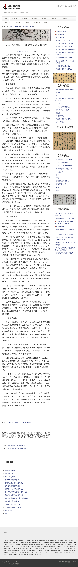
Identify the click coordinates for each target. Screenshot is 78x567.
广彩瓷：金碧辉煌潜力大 (12, 504)
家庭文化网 (46, 542)
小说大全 (9, 550)
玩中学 (44, 548)
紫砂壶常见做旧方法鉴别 (12, 486)
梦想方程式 (70, 540)
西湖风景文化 (38, 546)
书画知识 (17, 26)
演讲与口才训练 (22, 540)
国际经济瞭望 (68, 544)
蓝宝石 (58, 113)
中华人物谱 (14, 548)
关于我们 (61, 562)
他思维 (71, 548)
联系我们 (67, 562)
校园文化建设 (44, 544)
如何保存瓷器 (9, 474)
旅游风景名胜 (35, 552)
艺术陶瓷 (15, 422)
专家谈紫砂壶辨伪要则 (12, 480)
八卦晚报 (38, 544)
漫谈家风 (41, 542)
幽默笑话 (34, 550)
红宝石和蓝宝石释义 (62, 110)
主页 (11, 26)
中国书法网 (11, 564)
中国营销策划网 (53, 550)
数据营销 (52, 540)
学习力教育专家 (15, 550)
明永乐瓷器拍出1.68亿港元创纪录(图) (16, 498)
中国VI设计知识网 (22, 554)
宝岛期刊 (52, 542)
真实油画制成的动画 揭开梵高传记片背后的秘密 (65, 249)
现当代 (9, 422)
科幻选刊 (50, 544)
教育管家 (57, 540)
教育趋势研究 (61, 544)
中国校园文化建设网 (12, 554)
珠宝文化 (70, 542)
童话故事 (29, 550)
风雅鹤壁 (6, 540)
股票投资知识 (25, 548)
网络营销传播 (42, 540)
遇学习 (40, 548)
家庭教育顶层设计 (60, 548)
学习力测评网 (23, 542)
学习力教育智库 (16, 552)
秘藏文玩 (57, 542)
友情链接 (73, 562)
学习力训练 (63, 552)
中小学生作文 (23, 550)
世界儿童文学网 (63, 542)
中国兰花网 (11, 540)
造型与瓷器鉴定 (10, 471)
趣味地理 (31, 548)
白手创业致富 (31, 546)
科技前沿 (36, 548)
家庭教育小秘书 (63, 540)
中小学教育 (57, 552)
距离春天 (21, 422)
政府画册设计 (35, 542)
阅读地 (67, 548)
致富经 (16, 540)
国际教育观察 (45, 546)
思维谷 (19, 548)
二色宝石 (59, 104)
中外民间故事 (46, 550)
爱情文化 (53, 548)
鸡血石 (58, 92)
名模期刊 (55, 544)
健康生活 (60, 550)
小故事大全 (39, 550)
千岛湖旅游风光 (43, 552)
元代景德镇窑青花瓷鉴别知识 (17, 445)
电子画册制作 (24, 546)
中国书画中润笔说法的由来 (64, 235)
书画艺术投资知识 (27, 26)
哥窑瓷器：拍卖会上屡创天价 (17, 448)
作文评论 (18, 546)
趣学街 (47, 540)
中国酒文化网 (12, 544)
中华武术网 (12, 546)
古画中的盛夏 (60, 226)
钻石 (57, 190)
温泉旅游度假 (50, 552)
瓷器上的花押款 (10, 477)
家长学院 (22, 552)
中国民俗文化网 (37, 554)
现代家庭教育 (35, 540)
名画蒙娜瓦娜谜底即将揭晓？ (65, 253)
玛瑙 (57, 178)
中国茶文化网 (59, 546)
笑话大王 (49, 548)
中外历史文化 (66, 546)
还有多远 (28, 422)
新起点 (10, 542)
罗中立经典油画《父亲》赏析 (65, 218)
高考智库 (29, 540)
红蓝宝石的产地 (61, 184)
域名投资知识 (72, 550)
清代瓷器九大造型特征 (12, 501)
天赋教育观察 (52, 546)
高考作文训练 (16, 542)
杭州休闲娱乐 (30, 554)
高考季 (9, 548)
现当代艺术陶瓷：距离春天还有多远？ (17, 492)
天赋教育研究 (32, 544)
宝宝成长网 (18, 544)
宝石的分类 (8, 510)
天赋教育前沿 (25, 544)
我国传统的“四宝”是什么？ (13, 507)
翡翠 (6, 513)
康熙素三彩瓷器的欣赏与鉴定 (14, 483)
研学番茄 (29, 542)
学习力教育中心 (70, 552)
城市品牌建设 (28, 552)
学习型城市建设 (7, 552)
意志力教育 (65, 550)
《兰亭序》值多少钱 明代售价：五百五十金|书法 (64, 222)
